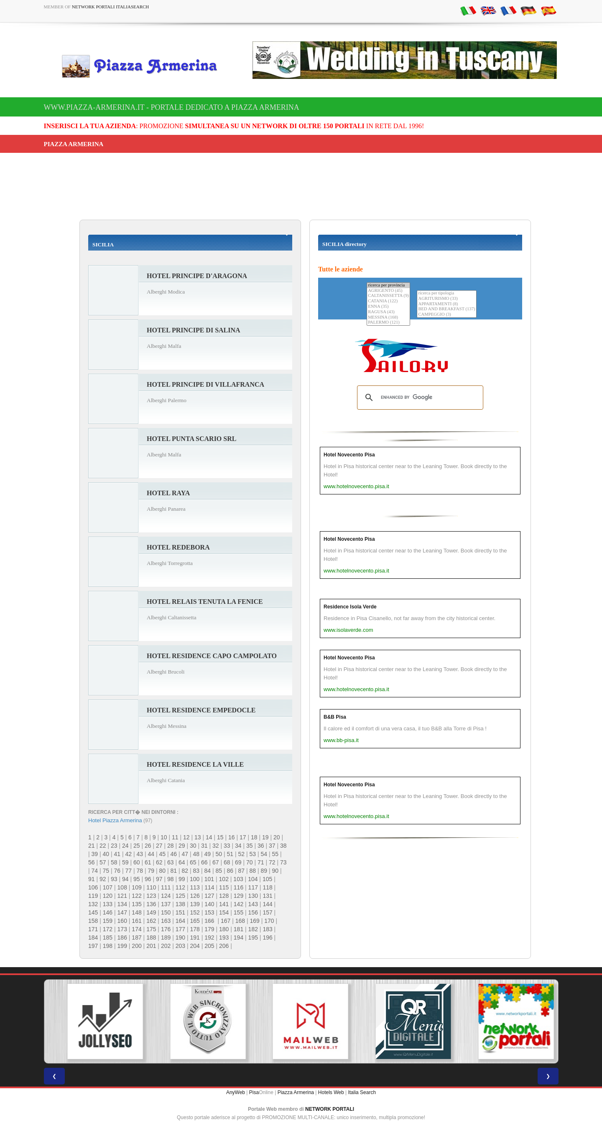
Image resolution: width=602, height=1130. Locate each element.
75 (106, 870)
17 (243, 837)
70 (249, 862)
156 (253, 912)
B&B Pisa (335, 717)
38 (283, 845)
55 (275, 854)
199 (122, 946)
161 (136, 920)
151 (180, 912)
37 (272, 845)
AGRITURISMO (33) (446, 299)
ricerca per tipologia (446, 293)
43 (140, 854)
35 (249, 845)
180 (224, 929)
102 (224, 879)
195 (253, 937)
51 (230, 854)
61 (148, 862)
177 (180, 929)
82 (185, 870)
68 (227, 862)
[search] (419, 398)
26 (148, 845)
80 (162, 870)
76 (117, 870)
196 (267, 937)
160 (122, 920)
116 (238, 887)
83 (196, 870)
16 (231, 837)
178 (194, 929)
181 (238, 929)
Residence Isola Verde (350, 607)
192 (209, 937)
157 (267, 912)
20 (276, 837)
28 (170, 845)
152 (194, 912)
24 (125, 845)
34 (238, 845)
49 (207, 854)
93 (114, 879)
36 (261, 845)
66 (204, 862)
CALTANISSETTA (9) (388, 296)
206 (224, 946)
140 (209, 904)
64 (182, 862)
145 (93, 912)
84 (207, 870)
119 (93, 895)
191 (194, 937)
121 (122, 895)
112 (180, 887)
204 (194, 946)
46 (174, 854)
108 (122, 887)
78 (140, 870)
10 (164, 837)
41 (117, 854)
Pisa (254, 1092)
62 (159, 862)
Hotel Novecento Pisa (349, 455)
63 (170, 862)
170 (269, 920)
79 (151, 870)
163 (166, 920)
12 (186, 837)
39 (95, 854)
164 (180, 920)
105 (267, 879)
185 (107, 937)
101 (209, 879)
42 (128, 854)
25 (136, 845)
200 (136, 946)
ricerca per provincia (388, 285)
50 (219, 854)
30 (193, 845)
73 (283, 862)
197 (93, 946)
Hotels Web (331, 1092)
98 (170, 879)
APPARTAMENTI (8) (446, 304)
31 (204, 845)
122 (136, 895)
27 (159, 845)
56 (91, 862)
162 (151, 920)
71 (261, 862)
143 (253, 904)
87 (241, 870)
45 (162, 854)
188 (151, 937)
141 (224, 904)
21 (91, 845)
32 (215, 845)
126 (194, 895)
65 (193, 862)
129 (238, 895)
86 (230, 870)
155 (238, 912)
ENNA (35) (388, 306)
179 (209, 929)
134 (122, 904)
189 (166, 937)
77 (128, 870)
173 (122, 929)
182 (253, 929)
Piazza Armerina (296, 1092)
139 (194, 904)
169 (254, 920)
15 (220, 837)
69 (238, 862)
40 (106, 854)
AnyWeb (235, 1092)
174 (136, 929)
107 (107, 887)
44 (151, 854)
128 (224, 895)
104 (253, 879)
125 (180, 895)
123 (151, 895)
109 (136, 887)
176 (166, 929)
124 (166, 895)
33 (227, 845)
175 (151, 929)
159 (107, 920)
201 (151, 946)
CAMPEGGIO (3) (446, 314)
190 (180, 937)
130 (253, 895)
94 (125, 879)
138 (180, 904)
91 (91, 879)
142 (238, 904)
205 (209, 946)
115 (224, 887)
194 (238, 937)
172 (107, 929)
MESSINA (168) (388, 317)
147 (122, 912)
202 (166, 946)
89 (264, 870)
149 (151, 912)
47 (185, 854)
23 (114, 845)
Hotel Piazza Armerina (115, 820)
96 (148, 879)
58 (114, 862)
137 (166, 904)
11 (175, 837)
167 (225, 920)
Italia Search (362, 1092)
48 (196, 854)
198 (107, 946)
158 (93, 920)
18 (254, 837)
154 (224, 912)
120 (107, 895)
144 (267, 904)
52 (241, 854)
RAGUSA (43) (388, 312)
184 (93, 937)
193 (224, 937)
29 (182, 845)
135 (136, 904)
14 (209, 837)
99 (182, 879)
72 (272, 862)
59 (125, 862)
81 (174, 870)
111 (166, 887)
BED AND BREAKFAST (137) (446, 309)
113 (194, 887)
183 (267, 929)
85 (219, 870)
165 (194, 920)
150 (166, 912)
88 (253, 870)
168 (240, 920)
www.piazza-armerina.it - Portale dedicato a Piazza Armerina (171, 107)
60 (136, 862)
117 (253, 887)
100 (194, 879)
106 (93, 887)
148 (136, 912)
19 (265, 837)
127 (209, 895)
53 (253, 854)
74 (95, 870)
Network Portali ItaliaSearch (110, 6)
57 (102, 862)
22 (102, 845)
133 (107, 904)
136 (151, 904)
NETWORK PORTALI (329, 1109)
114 (209, 887)
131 (267, 895)
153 (209, 912)
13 (197, 837)
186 (122, 937)
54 (264, 854)
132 (93, 904)
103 (238, 879)
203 (180, 946)
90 (275, 870)
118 (267, 887)
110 (151, 887)
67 (215, 862)
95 (136, 879)
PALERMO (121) (388, 322)
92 (102, 879)
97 (159, 879)
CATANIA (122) (388, 301)
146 (107, 912)
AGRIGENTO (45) (388, 291)
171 (93, 929)
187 (136, 937)
